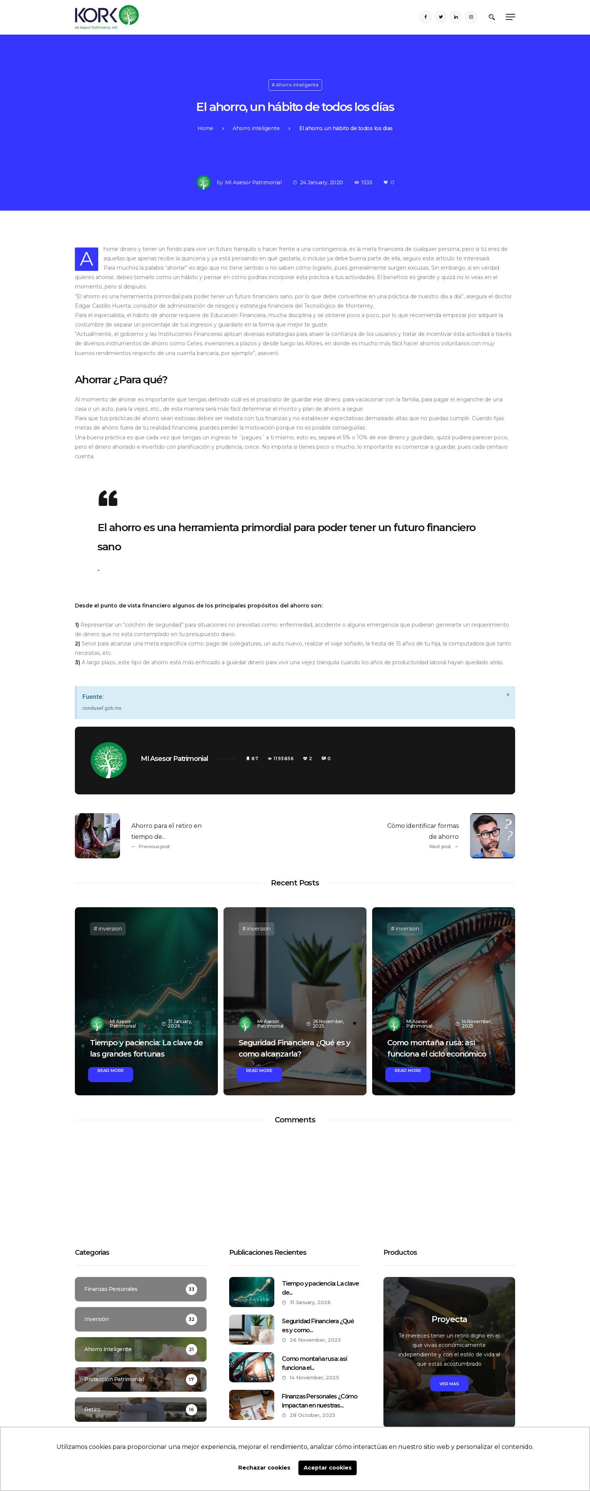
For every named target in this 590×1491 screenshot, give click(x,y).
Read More (110, 1070)
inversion (110, 928)
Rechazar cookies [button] (264, 1467)
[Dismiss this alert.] (508, 695)
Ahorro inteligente (297, 85)
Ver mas (449, 1383)
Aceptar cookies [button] (328, 1467)
